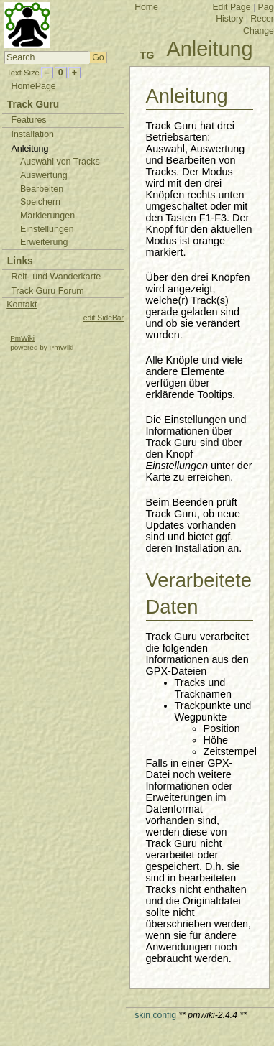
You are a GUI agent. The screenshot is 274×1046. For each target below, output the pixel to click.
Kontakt (21, 305)
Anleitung (210, 48)
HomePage (33, 86)
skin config (155, 1015)
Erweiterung (44, 242)
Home (146, 7)
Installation (32, 134)
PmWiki (22, 338)
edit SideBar (103, 318)
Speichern (40, 202)
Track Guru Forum (47, 291)
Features (28, 120)
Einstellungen (47, 229)
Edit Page (231, 7)
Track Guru (33, 104)
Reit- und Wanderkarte (56, 277)
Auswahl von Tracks (60, 162)
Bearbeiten (41, 189)
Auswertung (44, 175)
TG (147, 55)
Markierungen (47, 215)
